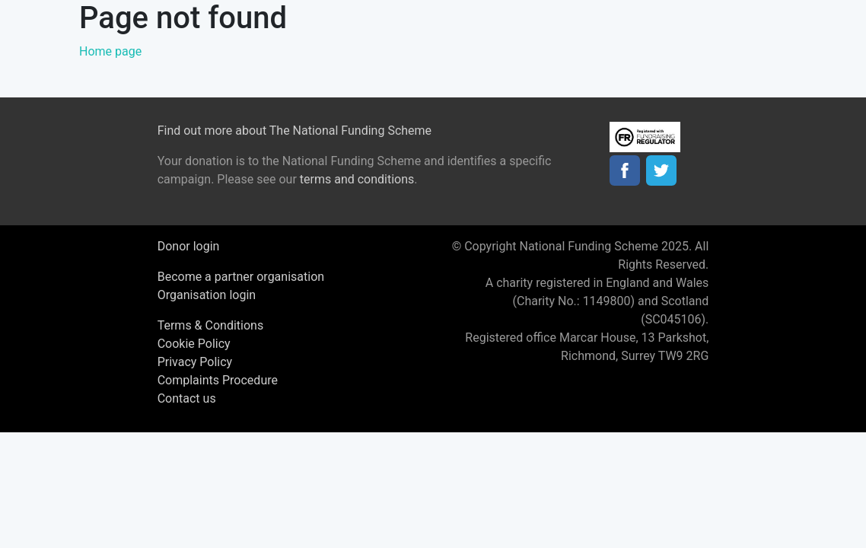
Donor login (189, 246)
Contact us (187, 398)
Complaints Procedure (218, 380)
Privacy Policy (195, 362)
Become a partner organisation (241, 276)
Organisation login (207, 295)
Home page (110, 51)
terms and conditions (357, 179)
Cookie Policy (194, 343)
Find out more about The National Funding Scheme (294, 130)
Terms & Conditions (211, 325)
